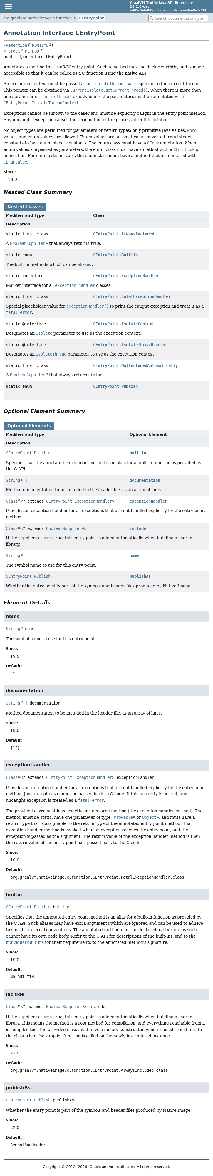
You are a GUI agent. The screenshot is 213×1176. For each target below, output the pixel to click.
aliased (85, 264)
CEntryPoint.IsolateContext (123, 323)
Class (12, 501)
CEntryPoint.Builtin (115, 254)
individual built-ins (25, 942)
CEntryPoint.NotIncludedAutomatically (135, 365)
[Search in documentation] (178, 18)
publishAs (140, 576)
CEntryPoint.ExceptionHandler (126, 275)
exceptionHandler (148, 501)
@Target (12, 51)
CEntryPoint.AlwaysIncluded (123, 234)
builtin (138, 453)
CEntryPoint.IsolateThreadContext (130, 344)
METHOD (32, 51)
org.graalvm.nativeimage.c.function (37, 18)
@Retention (15, 45)
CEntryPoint (91, 18)
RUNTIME (40, 45)
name (134, 555)
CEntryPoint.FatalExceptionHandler (132, 296)
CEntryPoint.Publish (115, 386)
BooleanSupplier (63, 528)
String (13, 480)
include (138, 528)
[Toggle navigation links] (8, 6)
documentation (145, 480)
